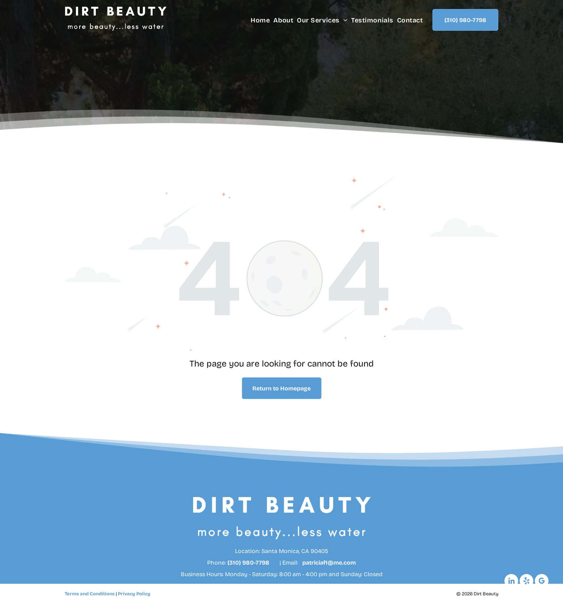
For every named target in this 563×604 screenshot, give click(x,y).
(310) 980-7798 (248, 562)
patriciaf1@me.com (329, 562)
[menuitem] (258, 20)
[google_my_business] (542, 582)
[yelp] (526, 582)
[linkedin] (511, 582)
